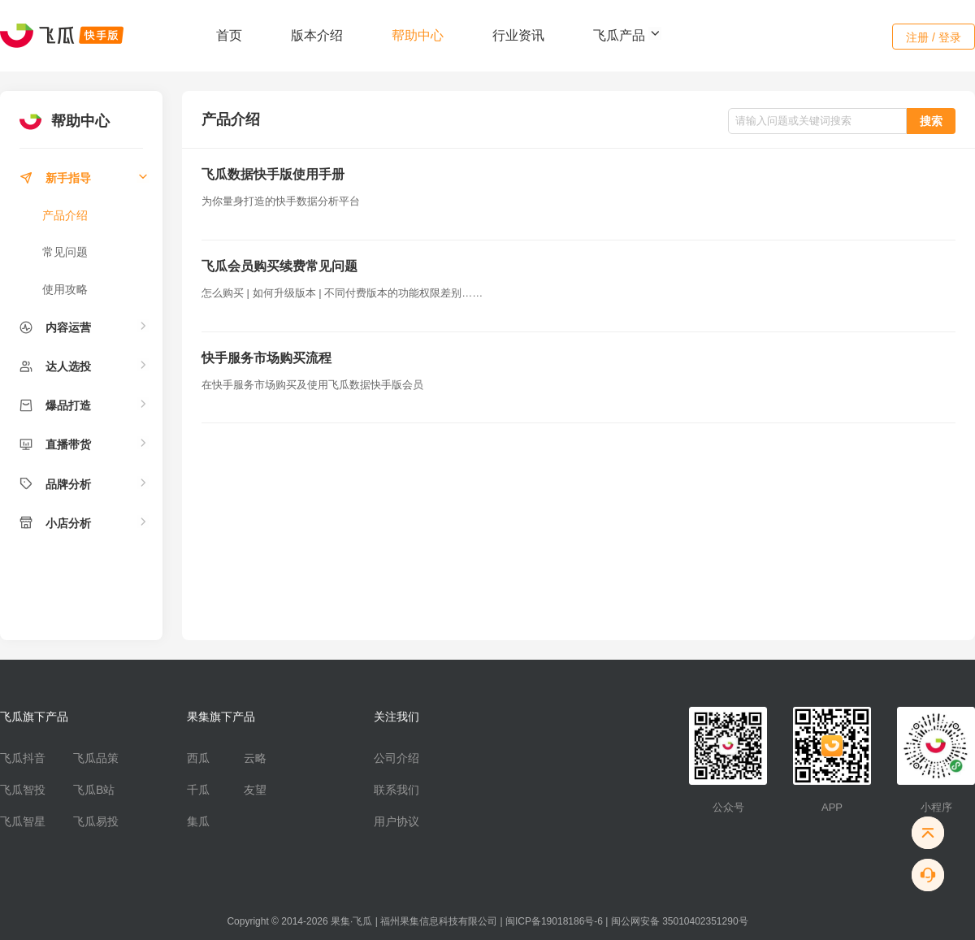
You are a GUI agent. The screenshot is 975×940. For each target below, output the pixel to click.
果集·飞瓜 (351, 921)
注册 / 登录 (933, 37)
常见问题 (65, 251)
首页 (229, 35)
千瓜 (198, 789)
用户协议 (396, 821)
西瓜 (198, 758)
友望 (255, 789)
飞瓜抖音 (23, 758)
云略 (255, 758)
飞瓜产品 (627, 35)
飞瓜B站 (94, 789)
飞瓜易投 (96, 821)
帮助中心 (418, 35)
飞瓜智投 (23, 789)
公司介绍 (396, 758)
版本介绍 (317, 35)
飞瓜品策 (96, 758)
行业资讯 (518, 35)
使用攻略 (65, 289)
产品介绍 (65, 215)
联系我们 (396, 789)
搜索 (931, 121)
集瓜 (198, 821)
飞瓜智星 (23, 821)
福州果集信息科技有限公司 (438, 921)
